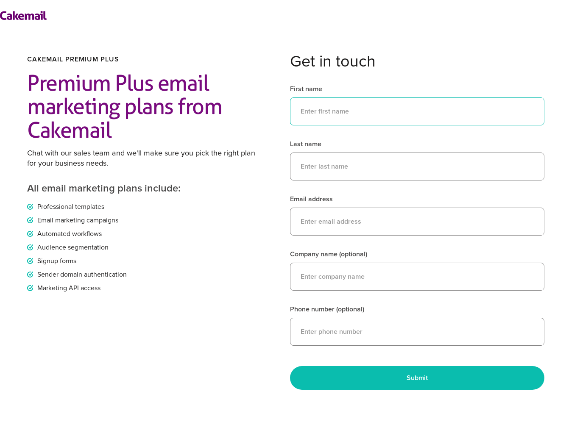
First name (306, 89)
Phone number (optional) (327, 309)
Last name (305, 144)
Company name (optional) (328, 254)
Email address (311, 199)
